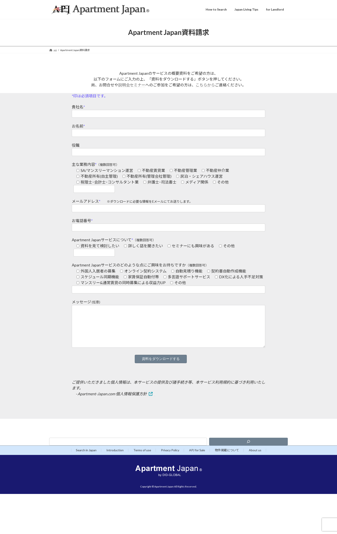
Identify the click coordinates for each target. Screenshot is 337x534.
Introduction (115, 459)
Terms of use (142, 459)
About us (255, 459)
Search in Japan (86, 459)
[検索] (248, 450)
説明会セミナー (131, 85)
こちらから (205, 85)
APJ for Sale (197, 459)
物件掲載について (227, 459)
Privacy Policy (170, 459)
